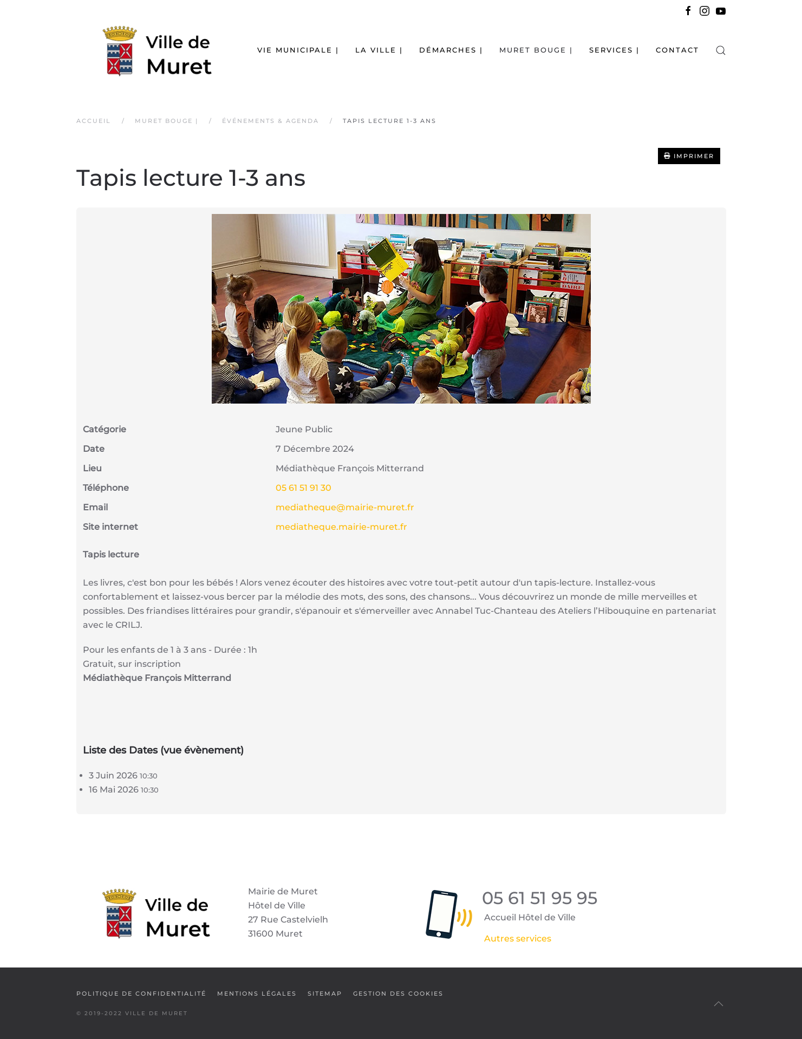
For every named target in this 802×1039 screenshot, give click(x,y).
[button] (720, 50)
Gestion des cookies (398, 993)
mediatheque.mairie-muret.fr (341, 527)
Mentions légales (257, 993)
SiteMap (325, 993)
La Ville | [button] (379, 50)
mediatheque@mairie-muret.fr (345, 507)
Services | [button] (614, 50)
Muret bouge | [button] (536, 50)
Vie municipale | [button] (298, 50)
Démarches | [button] (451, 50)
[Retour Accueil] (144, 50)
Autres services (517, 938)
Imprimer (689, 156)
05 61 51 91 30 (303, 488)
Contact (677, 50)
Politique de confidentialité (141, 993)
